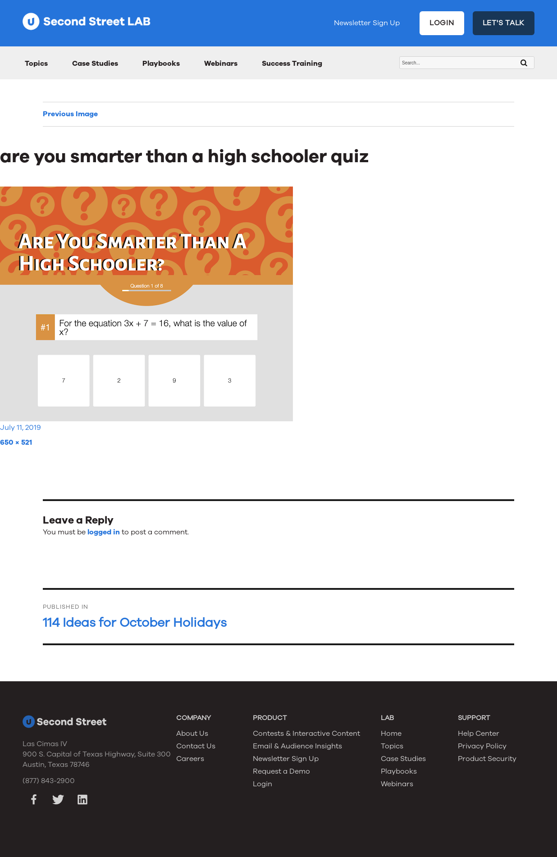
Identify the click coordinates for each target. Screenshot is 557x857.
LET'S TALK (504, 23)
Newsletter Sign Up (367, 23)
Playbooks (161, 63)
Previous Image (70, 114)
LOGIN (441, 23)
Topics (36, 63)
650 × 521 (16, 442)
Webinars (220, 63)
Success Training (292, 63)
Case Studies (95, 63)
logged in (103, 532)
